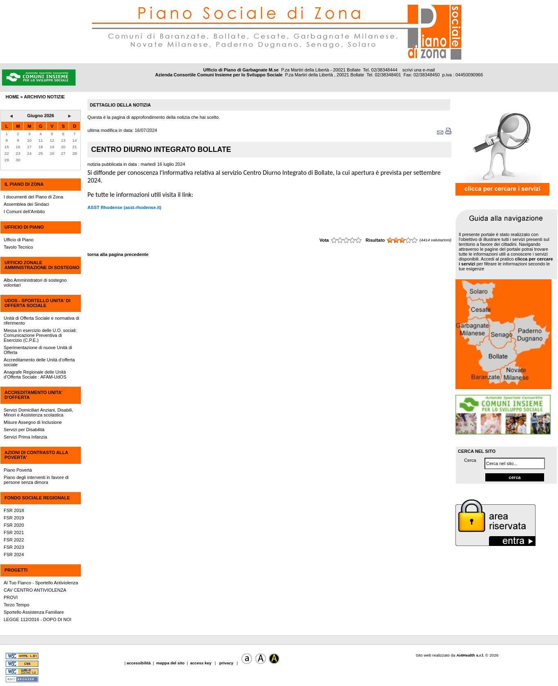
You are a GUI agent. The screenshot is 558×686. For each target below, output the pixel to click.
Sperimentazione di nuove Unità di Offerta (38, 350)
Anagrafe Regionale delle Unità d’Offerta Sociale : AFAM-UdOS (35, 374)
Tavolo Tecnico (18, 247)
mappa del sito (170, 663)
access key (201, 663)
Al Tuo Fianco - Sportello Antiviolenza (41, 582)
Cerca (470, 460)
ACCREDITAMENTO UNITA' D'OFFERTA (33, 395)
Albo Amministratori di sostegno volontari (35, 282)
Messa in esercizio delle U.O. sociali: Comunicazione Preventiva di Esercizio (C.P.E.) (40, 335)
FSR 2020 (14, 525)
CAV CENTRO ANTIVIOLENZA (35, 590)
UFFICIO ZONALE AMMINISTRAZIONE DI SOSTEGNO (41, 265)
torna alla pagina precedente (117, 254)
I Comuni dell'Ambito (24, 211)
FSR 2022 (14, 539)
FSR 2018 (14, 510)
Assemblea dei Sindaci (26, 204)
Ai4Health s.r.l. (470, 655)
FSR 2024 (14, 554)
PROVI (11, 597)
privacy (226, 663)
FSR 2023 (14, 547)
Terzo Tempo (16, 604)
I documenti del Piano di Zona (33, 196)
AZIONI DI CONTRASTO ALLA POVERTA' (36, 455)
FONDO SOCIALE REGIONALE (37, 497)
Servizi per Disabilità (24, 429)
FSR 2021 (14, 532)
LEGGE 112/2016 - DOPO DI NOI (37, 619)
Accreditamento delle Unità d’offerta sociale (39, 362)
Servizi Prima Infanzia (25, 436)
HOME (12, 96)
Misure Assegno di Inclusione (33, 422)
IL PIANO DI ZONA (24, 184)
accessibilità (139, 663)
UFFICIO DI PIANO (24, 227)
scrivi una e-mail (418, 69)
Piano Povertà (18, 470)
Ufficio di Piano (18, 239)
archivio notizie (44, 96)
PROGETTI (15, 570)
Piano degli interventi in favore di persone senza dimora (36, 480)
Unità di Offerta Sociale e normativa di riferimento (41, 320)
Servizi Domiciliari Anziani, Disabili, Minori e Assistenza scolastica (38, 412)
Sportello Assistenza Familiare (34, 612)
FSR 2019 (14, 517)
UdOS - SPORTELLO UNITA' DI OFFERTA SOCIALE (37, 303)
